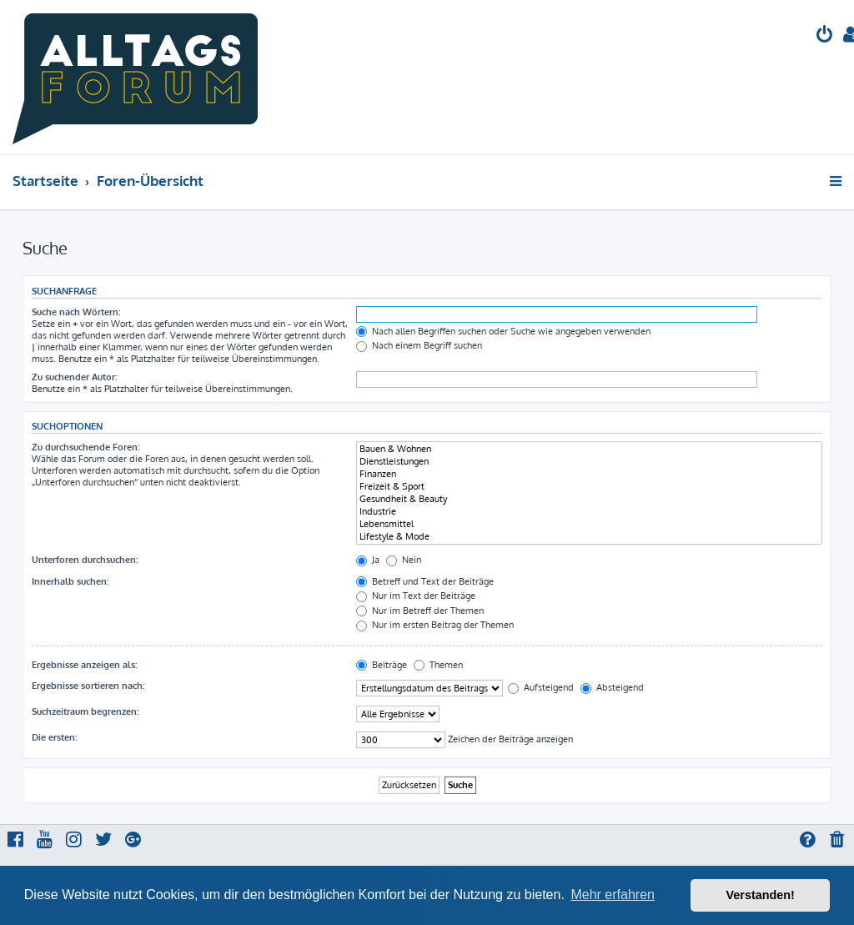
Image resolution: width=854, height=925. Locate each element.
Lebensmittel (589, 524)
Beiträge (381, 665)
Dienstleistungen (589, 461)
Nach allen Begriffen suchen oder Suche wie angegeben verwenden (503, 331)
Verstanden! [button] (760, 895)
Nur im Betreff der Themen (420, 610)
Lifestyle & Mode (589, 536)
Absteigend (612, 687)
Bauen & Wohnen (589, 449)
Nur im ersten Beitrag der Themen (435, 625)
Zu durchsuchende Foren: (85, 447)
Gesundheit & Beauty (589, 499)
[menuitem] (824, 36)
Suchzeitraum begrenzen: (85, 711)
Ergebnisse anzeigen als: (84, 665)
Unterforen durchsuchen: (85, 560)
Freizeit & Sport (589, 486)
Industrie (589, 511)
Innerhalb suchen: (70, 581)
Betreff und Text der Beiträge (425, 581)
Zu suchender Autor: (74, 377)
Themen (438, 665)
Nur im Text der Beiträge (415, 595)
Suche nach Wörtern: (76, 312)
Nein (403, 560)
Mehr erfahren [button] (612, 894)
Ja (367, 560)
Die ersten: (54, 737)
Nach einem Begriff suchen (419, 345)
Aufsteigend (541, 687)
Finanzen (589, 474)
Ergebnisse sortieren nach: (88, 685)
